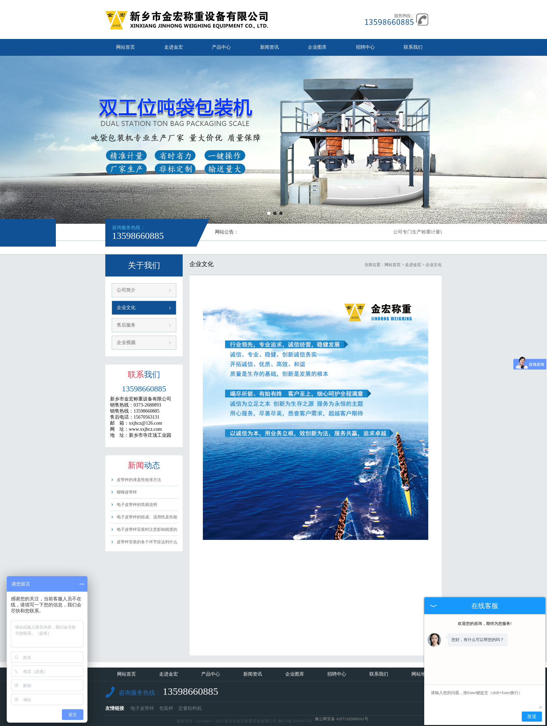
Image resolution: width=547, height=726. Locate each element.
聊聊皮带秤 (127, 492)
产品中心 (221, 47)
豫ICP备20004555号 (295, 721)
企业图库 (317, 47)
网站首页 (125, 47)
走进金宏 (173, 47)
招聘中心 (365, 47)
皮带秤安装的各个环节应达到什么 (147, 542)
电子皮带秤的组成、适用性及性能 (147, 517)
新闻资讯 (269, 47)
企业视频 (126, 342)
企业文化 (126, 307)
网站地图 (420, 674)
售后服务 (126, 325)
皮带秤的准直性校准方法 (139, 479)
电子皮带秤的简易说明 (137, 504)
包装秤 (166, 708)
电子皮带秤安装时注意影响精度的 (147, 529)
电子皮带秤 (142, 708)
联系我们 (413, 47)
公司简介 (126, 290)
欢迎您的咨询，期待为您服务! (485, 623)
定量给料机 (190, 708)
